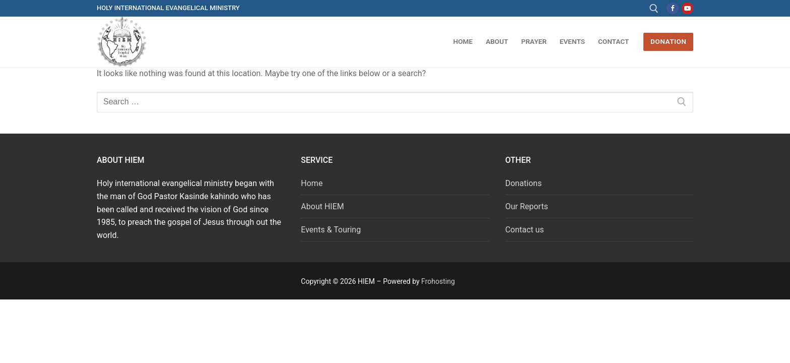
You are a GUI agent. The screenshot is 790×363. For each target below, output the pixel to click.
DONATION (668, 41)
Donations (523, 183)
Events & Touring (331, 229)
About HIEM (322, 206)
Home (311, 183)
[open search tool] (654, 8)
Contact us (524, 229)
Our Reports (526, 206)
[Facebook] (672, 8)
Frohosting (438, 281)
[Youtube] (687, 8)
